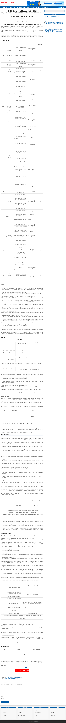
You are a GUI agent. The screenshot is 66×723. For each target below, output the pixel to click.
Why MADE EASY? (5, 710)
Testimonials (20, 712)
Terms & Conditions (54, 717)
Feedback (52, 712)
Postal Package (37, 710)
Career (3, 717)
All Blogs (36, 715)
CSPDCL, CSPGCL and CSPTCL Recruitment (11, 678)
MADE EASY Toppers (21, 710)
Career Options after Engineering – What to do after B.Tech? (54, 22)
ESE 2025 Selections (21, 717)
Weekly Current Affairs (38, 712)
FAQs (52, 710)
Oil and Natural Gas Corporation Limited (17, 13)
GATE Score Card (37, 12)
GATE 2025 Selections (21, 715)
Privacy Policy (53, 715)
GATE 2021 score (28, 12)
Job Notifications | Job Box (16, 12)
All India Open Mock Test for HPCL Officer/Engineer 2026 (53, 25)
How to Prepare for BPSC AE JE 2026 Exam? (52, 16)
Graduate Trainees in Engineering (8, 13)
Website (2, 698)
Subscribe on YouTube (22, 670)
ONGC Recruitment (24, 13)
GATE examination (32, 12)
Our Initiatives (4, 715)
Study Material (37, 717)
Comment (2, 685)
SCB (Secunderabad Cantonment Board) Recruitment (14, 677)
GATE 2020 (24, 12)
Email (2, 696)
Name (2, 694)
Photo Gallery (4, 712)
